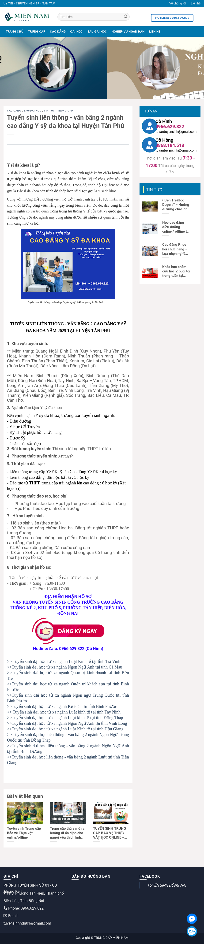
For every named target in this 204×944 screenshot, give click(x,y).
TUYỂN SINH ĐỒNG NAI (166, 885)
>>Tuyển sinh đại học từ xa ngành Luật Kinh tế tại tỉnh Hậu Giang (65, 729)
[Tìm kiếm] (93, 17)
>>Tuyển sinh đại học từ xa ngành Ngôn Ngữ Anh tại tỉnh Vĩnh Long (67, 723)
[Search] (126, 17)
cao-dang (14, 110)
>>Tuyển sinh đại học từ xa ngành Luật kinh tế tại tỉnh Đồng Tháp (65, 717)
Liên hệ (195, 3)
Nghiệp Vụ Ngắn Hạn (128, 31)
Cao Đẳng (58, 31)
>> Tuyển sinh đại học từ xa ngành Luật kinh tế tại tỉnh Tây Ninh (64, 712)
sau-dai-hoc (33, 110)
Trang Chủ (14, 31)
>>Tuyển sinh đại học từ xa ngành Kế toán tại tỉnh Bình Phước (62, 706)
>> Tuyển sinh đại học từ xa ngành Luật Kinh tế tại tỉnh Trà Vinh (63, 661)
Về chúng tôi (177, 3)
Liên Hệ (154, 31)
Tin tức (50, 110)
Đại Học (76, 31)
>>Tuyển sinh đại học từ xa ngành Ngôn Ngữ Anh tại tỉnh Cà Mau (64, 667)
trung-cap (65, 110)
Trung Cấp (36, 31)
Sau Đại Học (97, 31)
